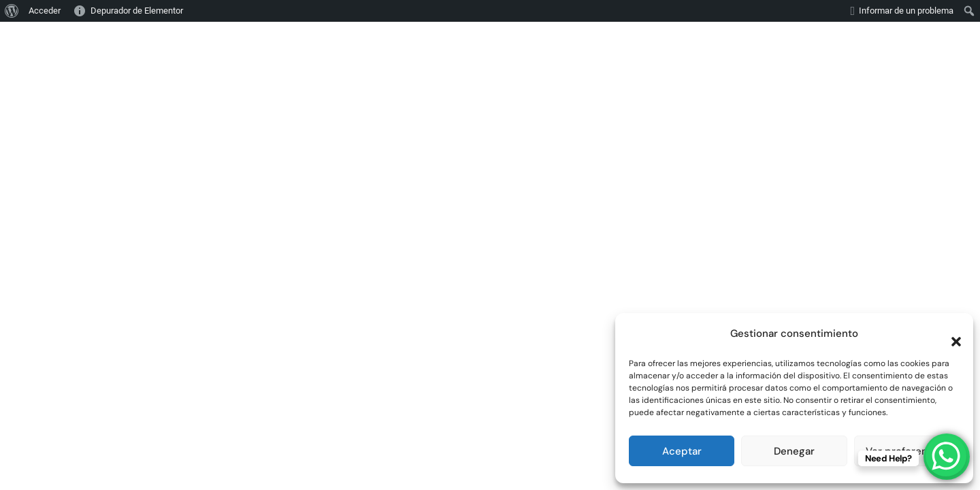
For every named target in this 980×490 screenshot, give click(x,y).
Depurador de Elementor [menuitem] (137, 10)
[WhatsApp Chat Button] (946, 456)
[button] (949, 333)
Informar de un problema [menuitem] (906, 10)
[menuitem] (12, 11)
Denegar (794, 451)
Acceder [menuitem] (45, 10)
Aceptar (682, 451)
